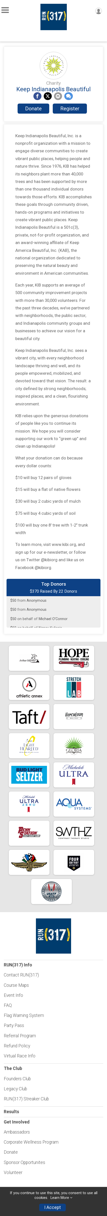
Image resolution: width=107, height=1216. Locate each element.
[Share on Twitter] (48, 96)
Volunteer (13, 1172)
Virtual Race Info (19, 1055)
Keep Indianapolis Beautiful (53, 89)
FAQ (8, 1005)
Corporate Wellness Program (31, 1142)
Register (69, 109)
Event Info (13, 995)
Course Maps (16, 985)
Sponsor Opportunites (24, 1162)
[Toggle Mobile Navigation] (5, 10)
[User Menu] (98, 11)
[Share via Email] (58, 96)
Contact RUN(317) (21, 974)
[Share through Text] (68, 96)
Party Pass (14, 1025)
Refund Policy (17, 1045)
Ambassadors (17, 1132)
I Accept (52, 1207)
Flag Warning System (24, 1015)
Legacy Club (15, 1088)
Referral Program (20, 1035)
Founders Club (17, 1078)
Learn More (59, 1198)
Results (11, 1111)
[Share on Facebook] (37, 96)
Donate (33, 109)
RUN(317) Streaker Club (26, 1098)
